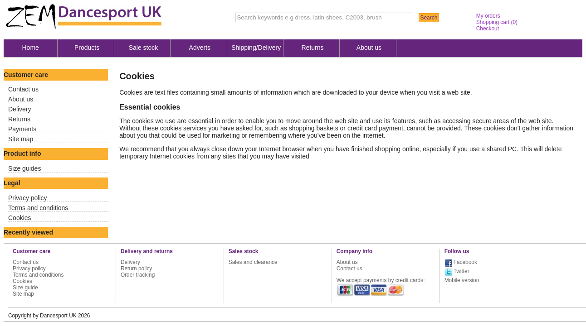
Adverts (199, 47)
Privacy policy (27, 197)
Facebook (465, 262)
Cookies (19, 217)
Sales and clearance (253, 262)
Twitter (461, 271)
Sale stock (143, 47)
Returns (313, 47)
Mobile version (461, 280)
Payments (22, 129)
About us (368, 47)
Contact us (23, 89)
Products (86, 47)
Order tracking (138, 275)
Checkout (487, 28)
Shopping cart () (497, 22)
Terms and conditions (38, 207)
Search (428, 17)
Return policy (136, 268)
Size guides (24, 168)
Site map (20, 139)
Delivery (19, 109)
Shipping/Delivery (256, 47)
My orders (488, 16)
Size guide (25, 287)
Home (30, 47)
